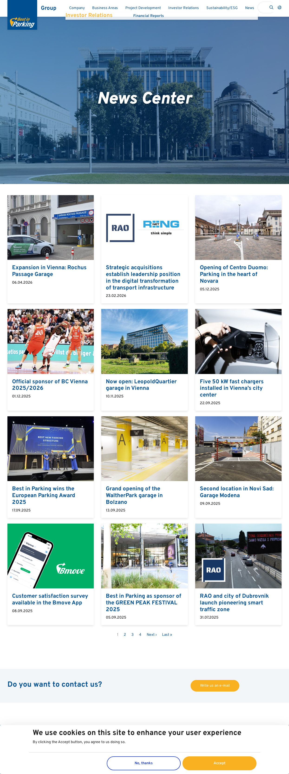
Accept (219, 763)
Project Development (143, 8)
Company (77, 8)
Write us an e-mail (215, 685)
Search (271, 7)
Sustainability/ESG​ (222, 8)
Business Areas (105, 8)
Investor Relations (183, 8)
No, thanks (144, 763)
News (249, 8)
